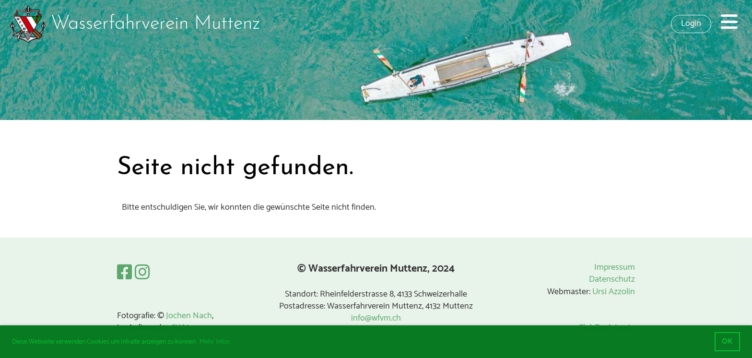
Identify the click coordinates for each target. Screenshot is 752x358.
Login (691, 23)
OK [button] (727, 341)
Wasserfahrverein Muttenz (155, 24)
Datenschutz (612, 279)
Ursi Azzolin (613, 292)
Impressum (614, 267)
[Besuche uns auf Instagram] (142, 273)
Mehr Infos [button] (215, 341)
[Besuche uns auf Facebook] (124, 273)
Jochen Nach (189, 316)
